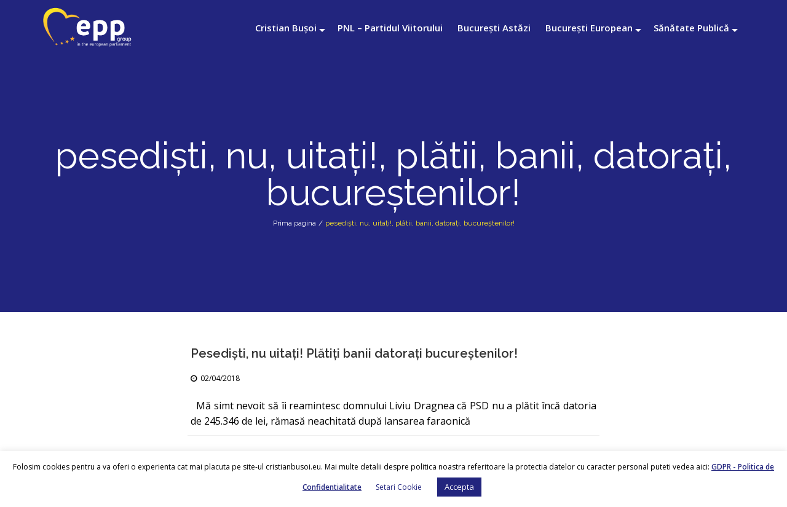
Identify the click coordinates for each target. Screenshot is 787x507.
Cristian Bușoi (286, 28)
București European (589, 28)
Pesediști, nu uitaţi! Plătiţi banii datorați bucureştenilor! (354, 353)
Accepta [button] (459, 486)
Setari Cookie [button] (399, 487)
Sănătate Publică (691, 28)
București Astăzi (494, 28)
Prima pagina (294, 223)
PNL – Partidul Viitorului (390, 28)
